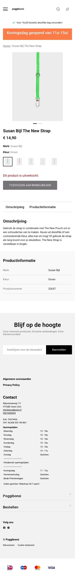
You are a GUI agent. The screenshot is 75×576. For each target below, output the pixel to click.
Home (6, 46)
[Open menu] (5, 9)
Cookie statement (26, 545)
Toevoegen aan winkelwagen (30, 185)
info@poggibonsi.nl (12, 410)
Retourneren (9, 545)
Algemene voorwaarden (17, 379)
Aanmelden (59, 349)
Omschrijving (15, 207)
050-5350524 (9, 413)
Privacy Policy (11, 385)
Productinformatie (43, 207)
